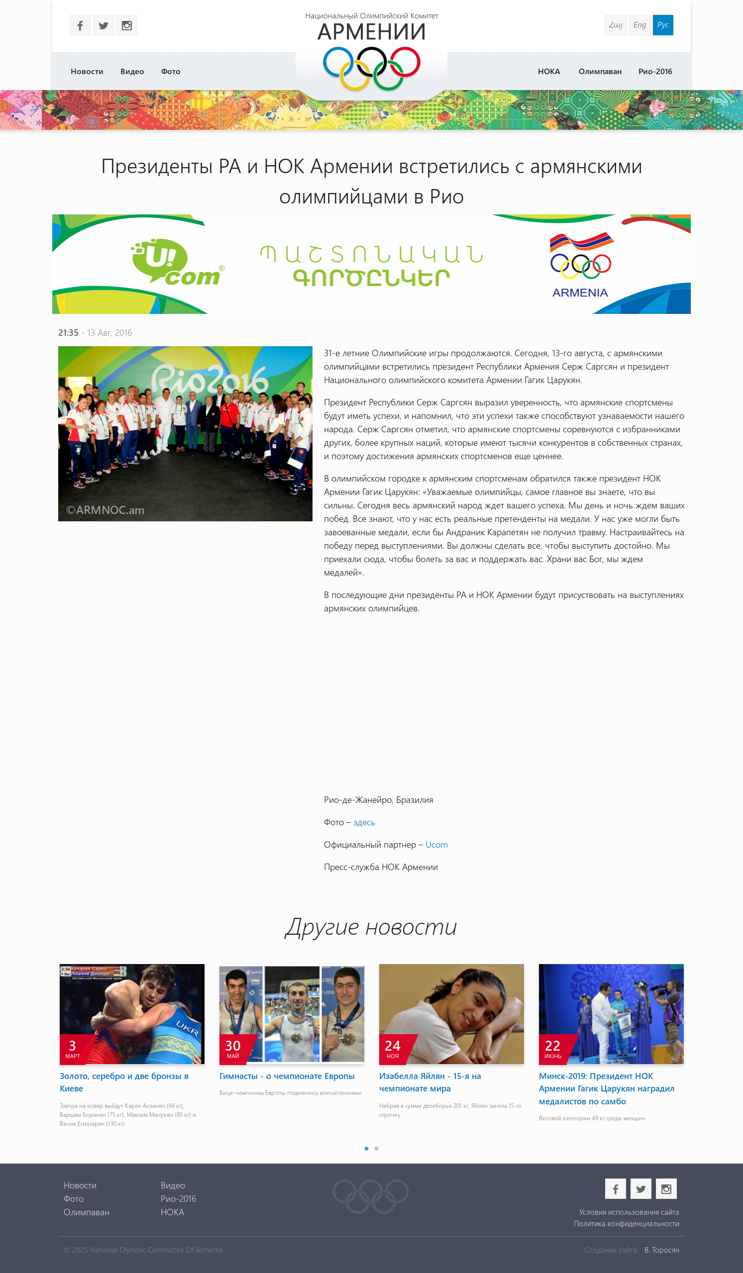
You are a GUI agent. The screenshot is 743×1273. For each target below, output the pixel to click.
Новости (87, 71)
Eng (640, 24)
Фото (171, 71)
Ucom (436, 844)
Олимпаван (600, 71)
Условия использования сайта (629, 1212)
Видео (132, 71)
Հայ (616, 24)
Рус (663, 24)
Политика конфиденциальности (626, 1223)
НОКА (549, 71)
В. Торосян (661, 1250)
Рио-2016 (655, 71)
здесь (364, 822)
